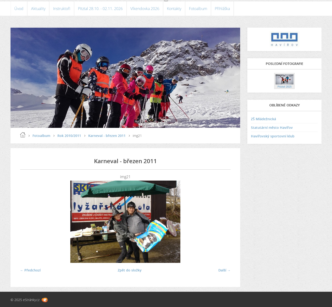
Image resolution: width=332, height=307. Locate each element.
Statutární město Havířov (272, 127)
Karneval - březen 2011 (107, 135)
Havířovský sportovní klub (272, 136)
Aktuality (38, 8)
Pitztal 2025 (284, 86)
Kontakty (174, 8)
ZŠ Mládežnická (263, 119)
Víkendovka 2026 (144, 8)
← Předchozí (30, 270)
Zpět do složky (130, 270)
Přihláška (222, 8)
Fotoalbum (198, 8)
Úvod (18, 8)
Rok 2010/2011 (69, 135)
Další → (224, 270)
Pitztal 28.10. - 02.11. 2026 (100, 8)
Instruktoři (61, 8)
